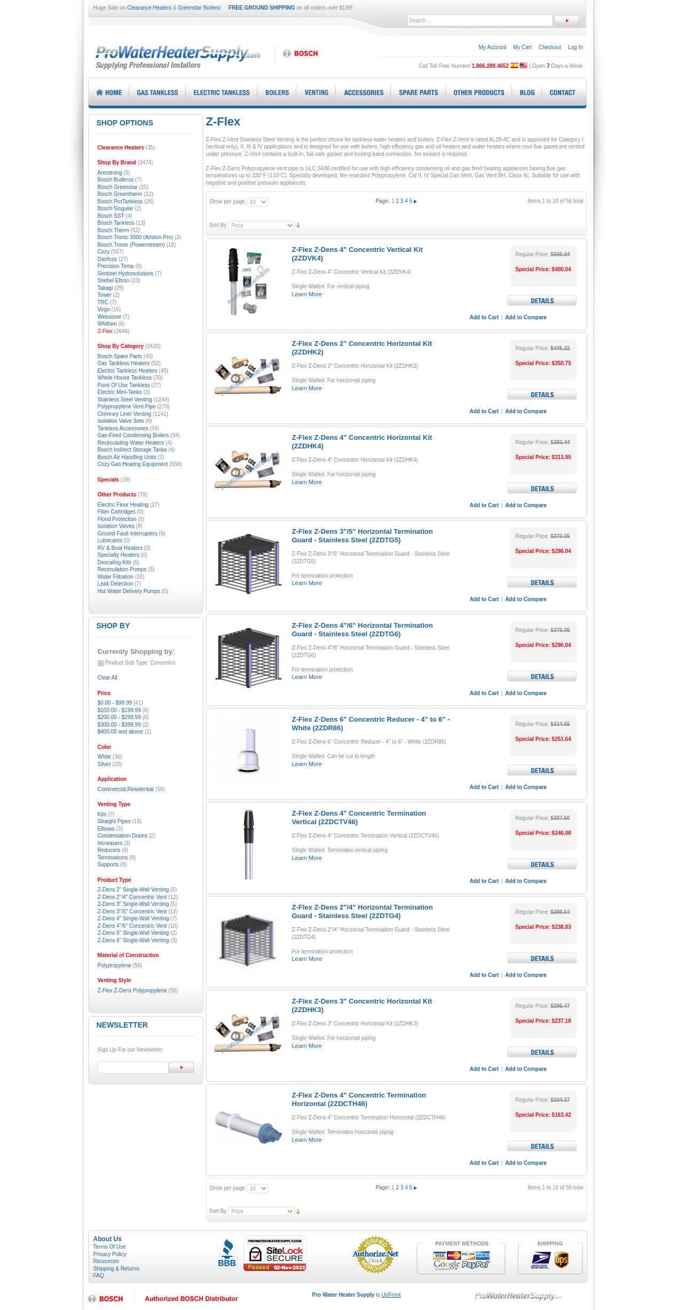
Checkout (550, 47)
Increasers (110, 843)
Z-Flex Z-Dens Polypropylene (132, 990)
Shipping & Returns (116, 1269)
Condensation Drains (122, 836)
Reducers (109, 850)
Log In (575, 47)
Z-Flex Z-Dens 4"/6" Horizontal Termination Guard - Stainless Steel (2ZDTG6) (362, 629)
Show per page (227, 201)
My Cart (522, 47)
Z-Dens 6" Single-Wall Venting (133, 940)
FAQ (98, 1276)
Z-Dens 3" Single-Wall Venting (133, 904)
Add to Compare (526, 317)
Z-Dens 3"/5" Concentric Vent (132, 911)
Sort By (218, 225)
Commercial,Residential (126, 789)
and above (121, 732)
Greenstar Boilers (199, 8)
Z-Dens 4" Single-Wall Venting (133, 918)
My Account (492, 47)
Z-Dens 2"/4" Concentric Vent (132, 897)
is (356, 1295)
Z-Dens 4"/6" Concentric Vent (132, 926)
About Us (107, 1239)
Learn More (307, 294)
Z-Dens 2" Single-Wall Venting (133, 890)
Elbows (106, 829)
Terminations (113, 858)
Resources (106, 1261)
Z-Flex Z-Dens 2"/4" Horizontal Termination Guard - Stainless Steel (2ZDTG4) (362, 911)
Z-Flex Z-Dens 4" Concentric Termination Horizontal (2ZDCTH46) (359, 1099)
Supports (108, 864)
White (105, 757)
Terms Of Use (109, 1247)
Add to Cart (484, 317)
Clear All (107, 678)
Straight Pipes (114, 821)
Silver (104, 764)
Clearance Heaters (149, 8)
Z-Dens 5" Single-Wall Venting (133, 933)
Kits (102, 814)
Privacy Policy (110, 1254)
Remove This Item (101, 663)
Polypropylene (114, 965)
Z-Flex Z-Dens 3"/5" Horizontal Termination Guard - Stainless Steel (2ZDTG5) (362, 535)
